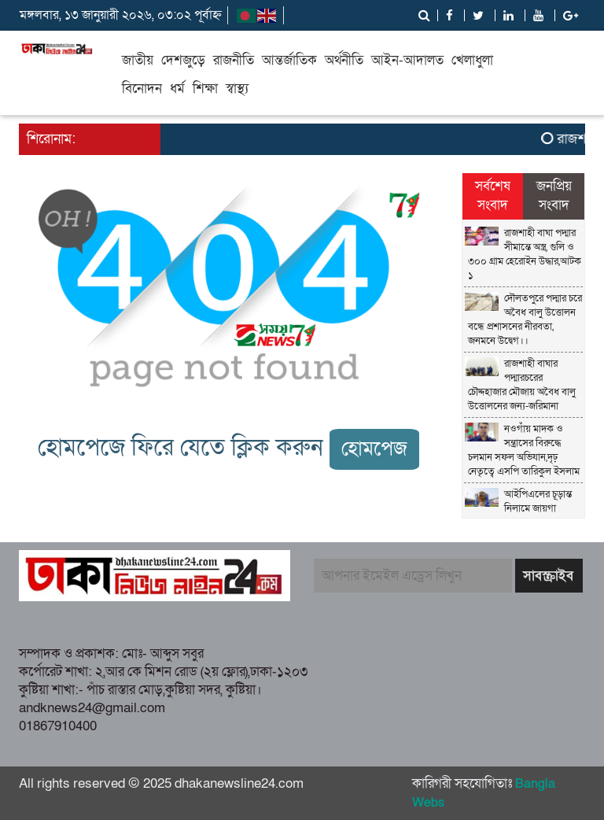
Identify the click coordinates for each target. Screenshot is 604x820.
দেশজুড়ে (183, 60)
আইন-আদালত (407, 60)
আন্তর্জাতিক (289, 60)
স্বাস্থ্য (237, 88)
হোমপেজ (374, 449)
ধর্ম (177, 88)
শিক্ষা (205, 88)
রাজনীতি (233, 60)
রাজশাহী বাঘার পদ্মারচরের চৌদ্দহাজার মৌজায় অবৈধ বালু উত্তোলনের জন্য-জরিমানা (522, 384)
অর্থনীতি (344, 60)
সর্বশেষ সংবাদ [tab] (492, 195)
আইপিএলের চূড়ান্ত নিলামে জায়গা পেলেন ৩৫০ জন (520, 508)
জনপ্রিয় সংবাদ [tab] (554, 195)
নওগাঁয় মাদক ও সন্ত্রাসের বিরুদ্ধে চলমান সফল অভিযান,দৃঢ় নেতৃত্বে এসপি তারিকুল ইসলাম (524, 450)
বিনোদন (142, 88)
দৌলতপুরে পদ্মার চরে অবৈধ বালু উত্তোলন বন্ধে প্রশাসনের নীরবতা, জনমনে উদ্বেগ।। (525, 319)
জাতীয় (137, 60)
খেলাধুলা (472, 60)
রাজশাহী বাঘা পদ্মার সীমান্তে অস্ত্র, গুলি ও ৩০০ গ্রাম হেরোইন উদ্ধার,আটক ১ (524, 254)
